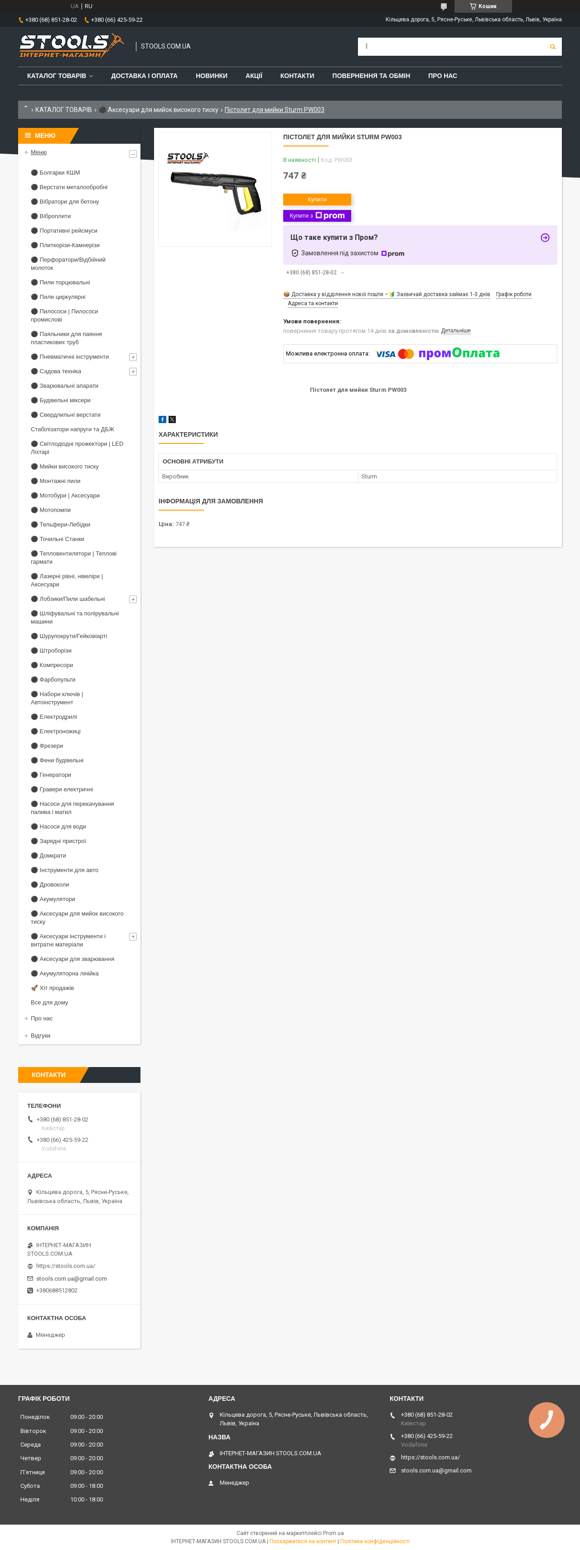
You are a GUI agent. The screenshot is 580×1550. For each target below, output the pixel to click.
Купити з (317, 216)
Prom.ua (333, 1533)
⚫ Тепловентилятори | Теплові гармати (73, 557)
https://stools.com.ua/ (65, 1265)
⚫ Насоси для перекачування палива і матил (72, 807)
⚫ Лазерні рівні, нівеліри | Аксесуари (67, 580)
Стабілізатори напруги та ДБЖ (72, 429)
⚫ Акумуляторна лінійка (65, 973)
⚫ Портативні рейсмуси (64, 230)
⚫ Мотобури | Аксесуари (65, 495)
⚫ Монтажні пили (56, 481)
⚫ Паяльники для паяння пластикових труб (66, 338)
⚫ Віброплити (51, 216)
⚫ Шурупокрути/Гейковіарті (69, 636)
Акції (254, 75)
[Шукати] (553, 47)
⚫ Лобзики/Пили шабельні (68, 598)
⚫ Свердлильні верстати (66, 414)
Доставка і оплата (144, 75)
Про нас (442, 75)
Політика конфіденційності (375, 1541)
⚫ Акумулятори (53, 899)
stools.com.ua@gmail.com (71, 1278)
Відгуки (40, 1035)
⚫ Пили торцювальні (60, 282)
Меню (39, 152)
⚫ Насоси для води (58, 826)
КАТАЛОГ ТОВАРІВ (63, 109)
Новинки (211, 75)
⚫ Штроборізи (51, 650)
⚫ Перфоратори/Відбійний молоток (68, 263)
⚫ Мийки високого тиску (65, 466)
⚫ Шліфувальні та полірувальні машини (75, 617)
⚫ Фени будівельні (57, 760)
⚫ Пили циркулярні (58, 296)
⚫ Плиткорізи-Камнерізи (65, 245)
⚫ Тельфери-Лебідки (60, 524)
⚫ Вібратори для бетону (65, 201)
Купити (317, 199)
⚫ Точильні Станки (57, 539)
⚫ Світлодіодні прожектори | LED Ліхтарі (77, 447)
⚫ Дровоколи (50, 884)
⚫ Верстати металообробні (69, 187)
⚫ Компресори (52, 665)
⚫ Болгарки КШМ (55, 172)
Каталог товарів (56, 75)
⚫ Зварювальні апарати (64, 385)
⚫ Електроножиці (56, 731)
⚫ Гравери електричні (62, 789)
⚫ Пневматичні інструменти (70, 356)
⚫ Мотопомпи (51, 510)
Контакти (297, 75)
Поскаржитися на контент (303, 1541)
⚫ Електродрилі (54, 716)
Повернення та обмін (372, 75)
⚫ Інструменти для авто (64, 870)
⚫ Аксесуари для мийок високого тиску (158, 109)
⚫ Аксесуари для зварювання (72, 958)
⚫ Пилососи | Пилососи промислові (64, 315)
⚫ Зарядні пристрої (58, 841)
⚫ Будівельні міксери (61, 400)
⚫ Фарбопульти (53, 679)
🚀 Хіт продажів (52, 988)
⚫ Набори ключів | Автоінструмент (57, 698)
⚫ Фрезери (47, 745)
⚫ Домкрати (48, 855)
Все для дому (49, 1002)
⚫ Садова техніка (56, 371)
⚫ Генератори (51, 774)
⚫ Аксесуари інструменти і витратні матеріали (68, 940)
